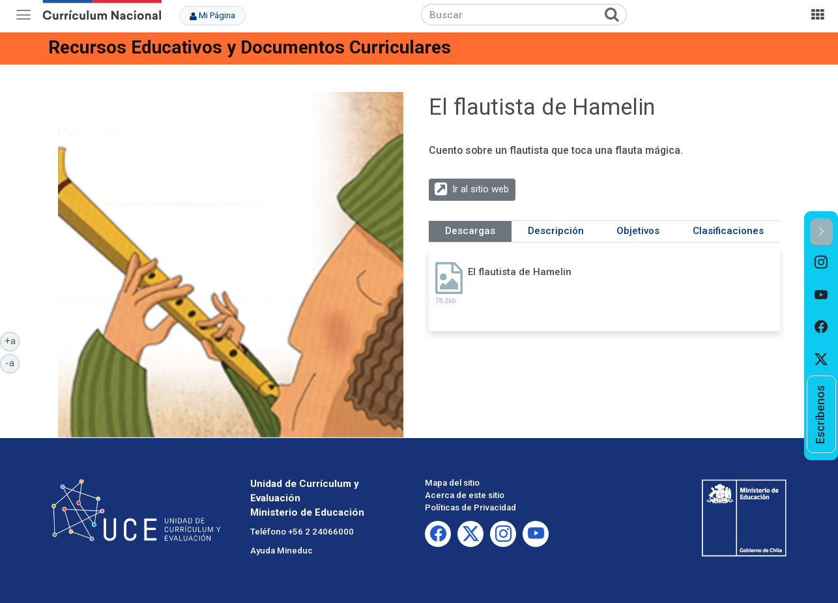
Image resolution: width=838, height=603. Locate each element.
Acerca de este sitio (464, 495)
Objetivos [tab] (637, 231)
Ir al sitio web (480, 189)
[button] (821, 232)
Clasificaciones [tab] (728, 231)
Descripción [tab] (556, 231)
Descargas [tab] (470, 231)
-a (12, 362)
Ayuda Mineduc (281, 550)
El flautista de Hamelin (519, 272)
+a (12, 340)
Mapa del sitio (452, 483)
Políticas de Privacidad (470, 507)
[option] (821, 262)
